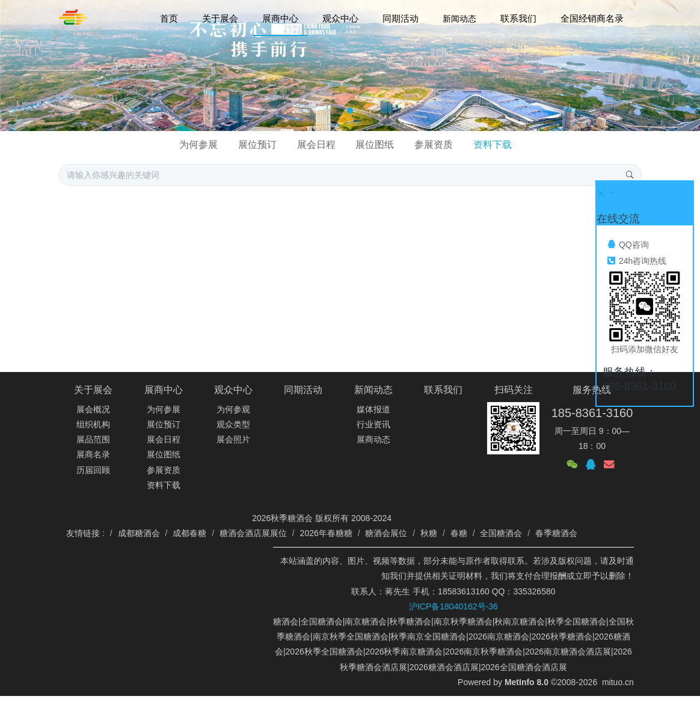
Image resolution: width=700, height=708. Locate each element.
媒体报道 (373, 409)
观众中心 (233, 390)
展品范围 (93, 439)
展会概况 (93, 409)
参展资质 (433, 144)
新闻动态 (373, 390)
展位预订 (257, 144)
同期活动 (303, 390)
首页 (169, 18)
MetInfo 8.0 (526, 682)
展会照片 (233, 439)
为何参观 (233, 409)
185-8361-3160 (592, 413)
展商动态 (373, 439)
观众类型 (233, 424)
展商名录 (93, 454)
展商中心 (163, 390)
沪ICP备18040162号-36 (453, 606)
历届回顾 (93, 470)
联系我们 (443, 390)
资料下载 (492, 144)
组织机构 (93, 424)
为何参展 (198, 144)
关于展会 (93, 390)
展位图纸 (374, 144)
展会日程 (316, 144)
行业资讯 (373, 424)
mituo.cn (618, 682)
